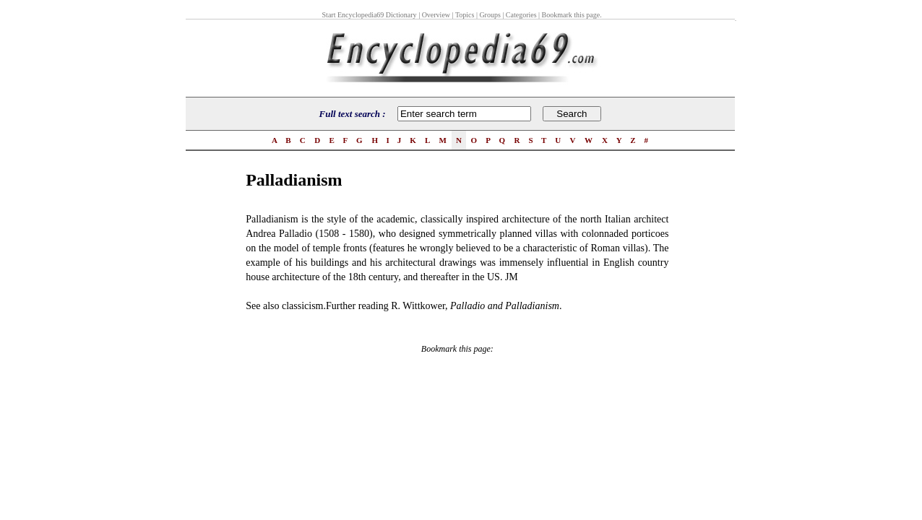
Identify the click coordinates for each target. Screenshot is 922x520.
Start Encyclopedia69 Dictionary (369, 15)
